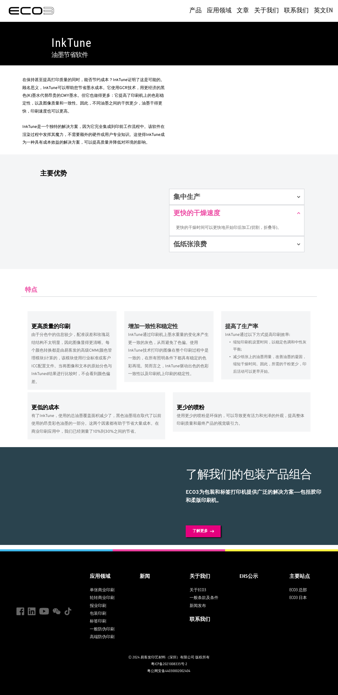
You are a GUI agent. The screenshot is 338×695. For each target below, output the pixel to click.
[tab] (31, 289)
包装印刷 (98, 614)
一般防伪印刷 (102, 629)
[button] (237, 196)
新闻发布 (198, 606)
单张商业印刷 (102, 590)
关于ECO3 (198, 590)
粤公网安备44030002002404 (169, 671)
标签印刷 (98, 621)
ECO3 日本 (298, 598)
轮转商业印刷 (102, 598)
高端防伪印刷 (102, 637)
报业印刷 (98, 606)
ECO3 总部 (298, 590)
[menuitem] (195, 11)
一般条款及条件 (204, 598)
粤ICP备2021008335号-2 (169, 664)
